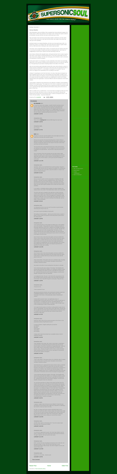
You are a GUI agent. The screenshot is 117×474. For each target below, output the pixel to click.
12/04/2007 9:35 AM (38, 201)
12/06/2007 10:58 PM (38, 426)
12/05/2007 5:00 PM (38, 398)
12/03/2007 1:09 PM (38, 121)
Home (49, 465)
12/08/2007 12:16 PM (38, 448)
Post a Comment (36, 459)
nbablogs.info (43, 119)
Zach (35, 134)
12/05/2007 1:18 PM (38, 280)
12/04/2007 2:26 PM (38, 218)
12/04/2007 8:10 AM (38, 172)
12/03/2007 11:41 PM (38, 160)
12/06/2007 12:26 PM (38, 416)
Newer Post (32, 465)
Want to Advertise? (77, 174)
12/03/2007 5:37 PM (38, 129)
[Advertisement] (78, 48)
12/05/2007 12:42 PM (38, 246)
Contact (75, 171)
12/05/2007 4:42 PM (38, 337)
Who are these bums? (78, 168)
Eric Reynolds (37, 103)
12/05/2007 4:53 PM (38, 353)
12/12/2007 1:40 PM (38, 456)
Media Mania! (76, 170)
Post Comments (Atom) (40, 468)
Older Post (65, 465)
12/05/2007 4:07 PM (38, 314)
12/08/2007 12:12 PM (38, 436)
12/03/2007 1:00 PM (38, 113)
